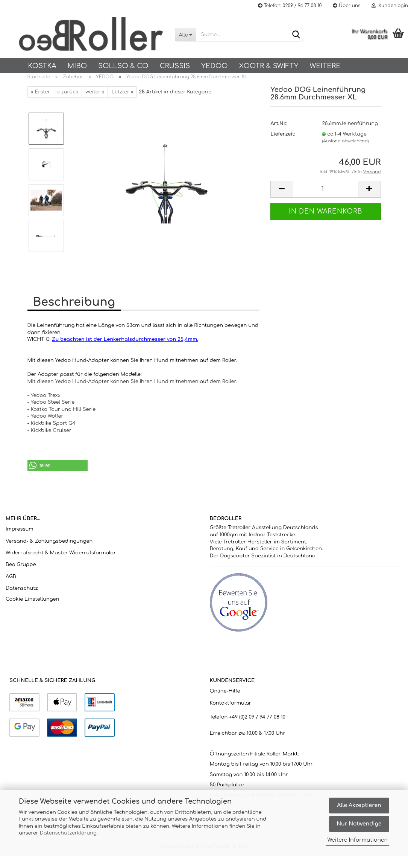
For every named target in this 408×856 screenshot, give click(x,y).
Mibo (77, 66)
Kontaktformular (230, 703)
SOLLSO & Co (123, 66)
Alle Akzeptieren (359, 805)
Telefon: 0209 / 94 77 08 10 (290, 5)
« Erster (40, 92)
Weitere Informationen (357, 840)
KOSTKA (42, 66)
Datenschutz (22, 588)
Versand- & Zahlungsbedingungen (49, 541)
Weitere (324, 66)
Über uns (346, 5)
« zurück (68, 92)
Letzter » (122, 92)
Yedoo (214, 66)
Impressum (19, 529)
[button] (57, 465)
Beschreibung (74, 302)
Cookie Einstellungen (32, 599)
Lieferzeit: (282, 134)
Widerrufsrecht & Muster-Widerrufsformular (61, 552)
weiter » (94, 92)
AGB (11, 576)
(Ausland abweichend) (345, 141)
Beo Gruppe (21, 564)
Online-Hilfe (225, 691)
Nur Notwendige (359, 824)
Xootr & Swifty (269, 66)
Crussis (175, 66)
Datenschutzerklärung (68, 833)
